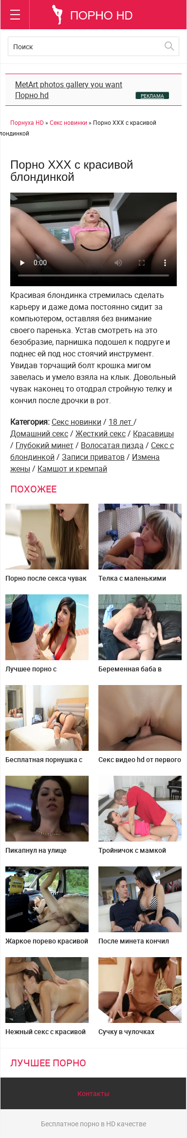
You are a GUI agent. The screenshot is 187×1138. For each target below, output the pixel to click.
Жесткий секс (100, 433)
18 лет (121, 421)
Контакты (93, 1093)
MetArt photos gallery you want (68, 84)
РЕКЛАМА (152, 95)
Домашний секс (39, 433)
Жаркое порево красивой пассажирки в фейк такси (46, 944)
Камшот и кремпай (72, 468)
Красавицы (153, 433)
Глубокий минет (45, 445)
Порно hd (32, 95)
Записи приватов (93, 456)
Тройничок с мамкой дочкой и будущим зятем (139, 854)
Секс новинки (76, 421)
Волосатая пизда (112, 445)
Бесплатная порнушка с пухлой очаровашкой (43, 763)
